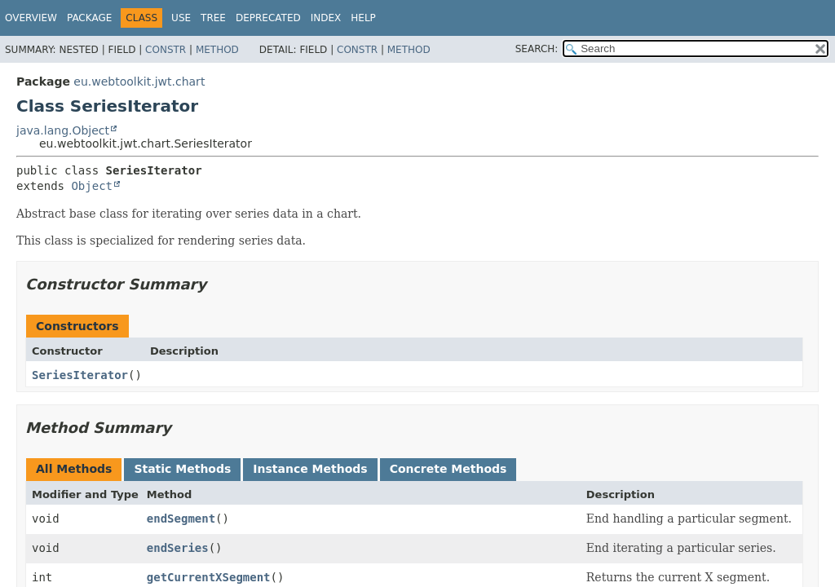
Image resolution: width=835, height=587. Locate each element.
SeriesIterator (80, 375)
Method (217, 49)
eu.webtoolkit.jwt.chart (139, 81)
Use (181, 18)
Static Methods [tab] (182, 468)
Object (92, 185)
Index (326, 18)
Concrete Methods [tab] (448, 468)
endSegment (181, 518)
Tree (213, 18)
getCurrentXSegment (209, 577)
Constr (165, 49)
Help (363, 18)
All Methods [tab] (74, 468)
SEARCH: (537, 49)
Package (89, 18)
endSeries (178, 547)
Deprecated (268, 18)
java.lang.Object (62, 130)
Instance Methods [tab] (310, 468)
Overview (31, 18)
